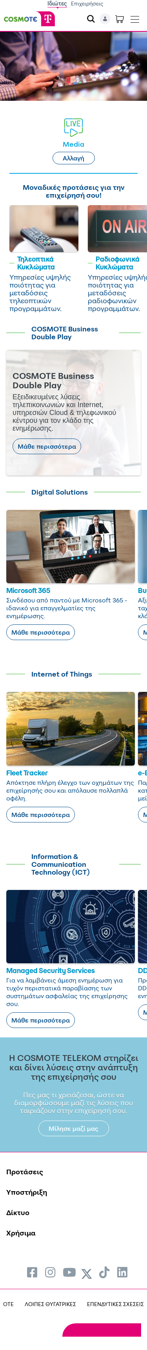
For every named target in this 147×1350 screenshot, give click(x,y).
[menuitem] (32, 1272)
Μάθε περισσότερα (47, 446)
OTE (8, 1304)
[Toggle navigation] (135, 17)
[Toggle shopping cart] (119, 19)
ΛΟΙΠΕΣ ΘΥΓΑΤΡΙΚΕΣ (50, 1304)
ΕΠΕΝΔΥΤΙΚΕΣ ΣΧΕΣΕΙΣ (115, 1304)
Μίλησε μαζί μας (73, 1128)
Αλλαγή (73, 158)
